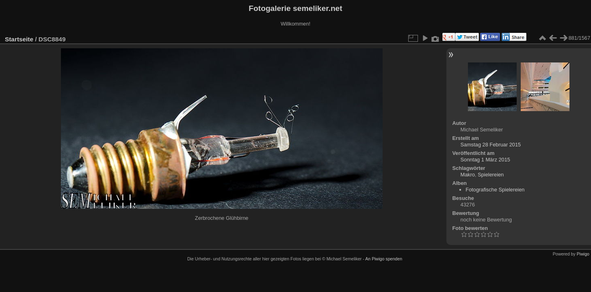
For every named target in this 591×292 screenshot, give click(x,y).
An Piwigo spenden (383, 258)
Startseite (19, 39)
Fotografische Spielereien (494, 190)
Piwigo (583, 253)
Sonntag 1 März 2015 (485, 160)
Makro (468, 175)
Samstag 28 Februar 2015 (491, 145)
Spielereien (491, 175)
